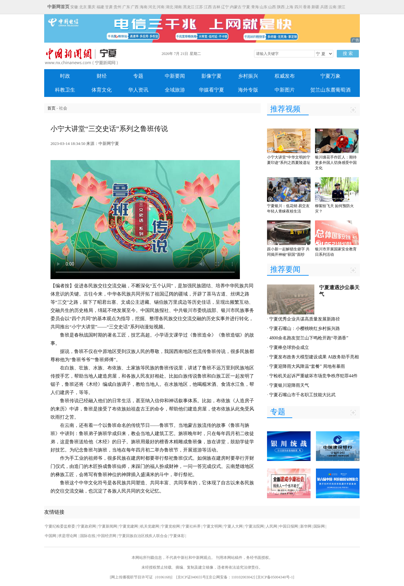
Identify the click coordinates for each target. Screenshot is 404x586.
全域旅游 (175, 90)
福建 (100, 7)
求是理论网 (68, 536)
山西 (272, 7)
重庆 (91, 7)
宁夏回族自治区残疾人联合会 (143, 536)
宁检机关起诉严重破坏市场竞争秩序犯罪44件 (313, 376)
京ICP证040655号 (191, 577)
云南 (332, 7)
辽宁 (225, 7)
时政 (65, 76)
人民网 (271, 526)
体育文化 (102, 90)
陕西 (281, 7)
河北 (152, 7)
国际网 (319, 526)
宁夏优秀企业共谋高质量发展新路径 (304, 319)
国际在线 (87, 536)
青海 (255, 7)
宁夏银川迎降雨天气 (289, 385)
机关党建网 (149, 526)
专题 (138, 76)
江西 (208, 7)
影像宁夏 (211, 76)
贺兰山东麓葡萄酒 (330, 90)
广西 (135, 7)
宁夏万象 (330, 76)
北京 (83, 7)
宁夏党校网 (170, 526)
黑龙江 (188, 7)
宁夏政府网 (86, 526)
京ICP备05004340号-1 (275, 577)
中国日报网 (288, 526)
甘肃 (109, 7)
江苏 (199, 7)
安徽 (74, 7)
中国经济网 (106, 536)
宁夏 (246, 7)
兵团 (324, 7)
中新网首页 (58, 6)
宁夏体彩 (177, 536)
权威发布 (285, 76)
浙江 (341, 7)
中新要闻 (175, 76)
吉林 (216, 7)
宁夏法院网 (254, 526)
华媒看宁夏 (211, 90)
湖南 (178, 7)
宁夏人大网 (233, 526)
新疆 (315, 7)
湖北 (169, 7)
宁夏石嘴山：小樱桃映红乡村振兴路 (304, 328)
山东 (263, 7)
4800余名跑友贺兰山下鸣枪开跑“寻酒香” (308, 338)
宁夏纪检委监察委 (60, 526)
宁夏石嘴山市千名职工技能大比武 (302, 394)
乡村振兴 (248, 76)
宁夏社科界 (191, 526)
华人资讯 (138, 90)
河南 (160, 7)
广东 (126, 7)
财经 (102, 76)
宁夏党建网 (128, 526)
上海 (289, 7)
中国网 (50, 536)
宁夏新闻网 (107, 526)
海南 (143, 7)
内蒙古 (235, 7)
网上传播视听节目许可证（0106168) (141, 577)
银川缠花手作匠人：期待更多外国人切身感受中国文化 (336, 162)
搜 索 (348, 53)
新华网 (306, 526)
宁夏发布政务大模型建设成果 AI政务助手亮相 (314, 357)
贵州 (117, 7)
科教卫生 (65, 90)
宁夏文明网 (212, 526)
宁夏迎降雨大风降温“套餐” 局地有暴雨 (307, 366)
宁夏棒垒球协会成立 (289, 347)
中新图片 (285, 90)
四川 (298, 7)
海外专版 (248, 90)
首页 (51, 108)
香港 (307, 7)
